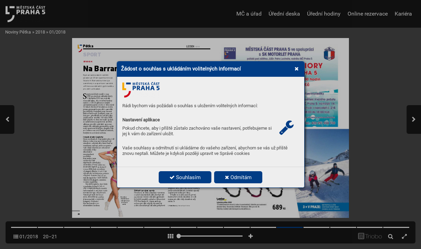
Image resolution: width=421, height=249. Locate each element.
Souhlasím (185, 177)
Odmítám (238, 177)
